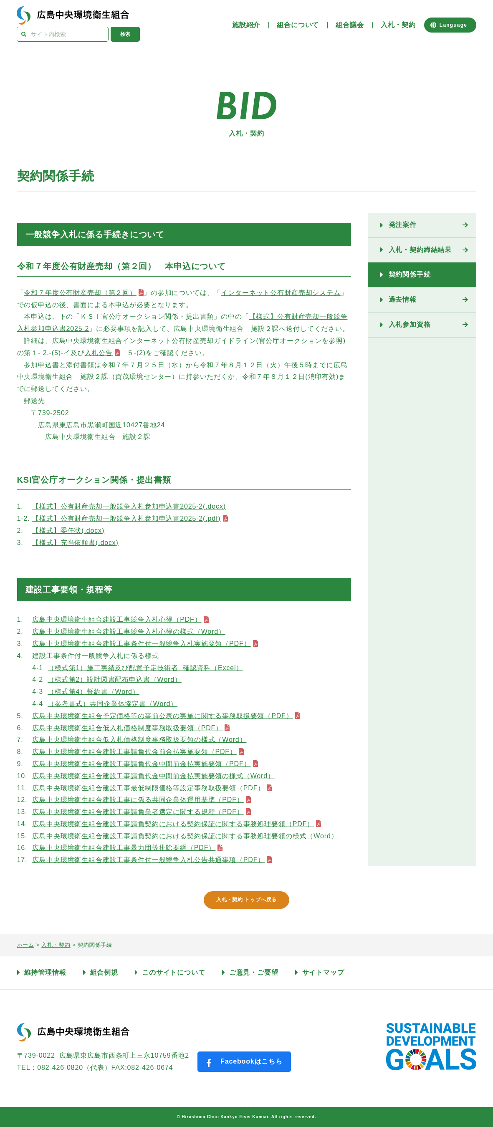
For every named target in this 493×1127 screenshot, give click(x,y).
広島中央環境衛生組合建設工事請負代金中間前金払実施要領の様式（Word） (153, 775)
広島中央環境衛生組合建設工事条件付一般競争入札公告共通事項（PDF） (148, 859)
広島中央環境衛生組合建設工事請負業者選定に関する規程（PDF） (137, 811)
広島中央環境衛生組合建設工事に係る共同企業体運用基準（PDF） (137, 799)
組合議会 (350, 24)
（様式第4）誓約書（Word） (93, 691)
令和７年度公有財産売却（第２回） (80, 292)
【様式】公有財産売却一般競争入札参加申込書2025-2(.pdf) (126, 518)
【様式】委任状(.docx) (68, 530)
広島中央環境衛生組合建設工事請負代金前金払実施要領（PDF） (134, 751)
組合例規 (104, 972)
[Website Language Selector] (450, 25)
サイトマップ (323, 972)
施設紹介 (246, 24)
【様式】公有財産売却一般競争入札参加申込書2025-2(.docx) (129, 506)
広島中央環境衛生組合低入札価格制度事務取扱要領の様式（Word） (139, 739)
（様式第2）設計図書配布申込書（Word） (115, 679)
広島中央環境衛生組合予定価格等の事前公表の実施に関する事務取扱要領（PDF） (162, 715)
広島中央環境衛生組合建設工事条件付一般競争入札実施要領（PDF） (141, 643)
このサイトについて (173, 972)
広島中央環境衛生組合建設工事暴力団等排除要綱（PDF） (123, 847)
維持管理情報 (45, 972)
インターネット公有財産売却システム (280, 292)
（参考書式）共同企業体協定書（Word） (112, 703)
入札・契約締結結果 (420, 249)
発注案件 (403, 224)
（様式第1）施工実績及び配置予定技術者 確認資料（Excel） (145, 667)
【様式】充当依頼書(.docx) (75, 542)
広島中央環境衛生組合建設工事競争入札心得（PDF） (116, 619)
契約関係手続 (410, 274)
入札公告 (99, 352)
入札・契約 (398, 24)
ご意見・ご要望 (253, 972)
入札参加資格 (410, 324)
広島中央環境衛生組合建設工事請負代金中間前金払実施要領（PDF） (141, 763)
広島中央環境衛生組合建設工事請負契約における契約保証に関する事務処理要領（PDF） (173, 823)
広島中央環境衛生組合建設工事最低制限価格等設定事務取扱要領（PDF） (148, 788)
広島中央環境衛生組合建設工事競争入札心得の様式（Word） (128, 631)
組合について (298, 24)
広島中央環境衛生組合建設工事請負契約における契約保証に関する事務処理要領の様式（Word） (185, 836)
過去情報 (403, 299)
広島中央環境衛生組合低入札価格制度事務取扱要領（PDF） (127, 727)
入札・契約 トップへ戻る (246, 900)
